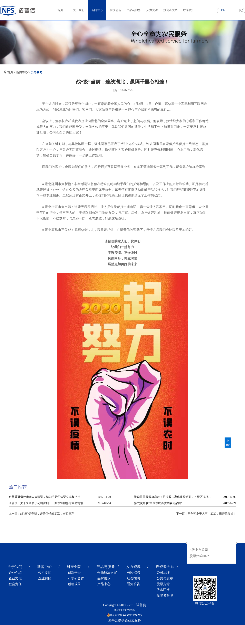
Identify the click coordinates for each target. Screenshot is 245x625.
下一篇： (206, 513)
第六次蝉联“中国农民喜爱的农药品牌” (158, 503)
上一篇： (41, 513)
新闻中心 (22, 72)
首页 (60, 10)
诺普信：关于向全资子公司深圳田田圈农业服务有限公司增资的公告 (48, 503)
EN (223, 10)
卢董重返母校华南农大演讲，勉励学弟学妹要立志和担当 (44, 496)
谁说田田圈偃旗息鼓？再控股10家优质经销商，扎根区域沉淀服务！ (174, 496)
